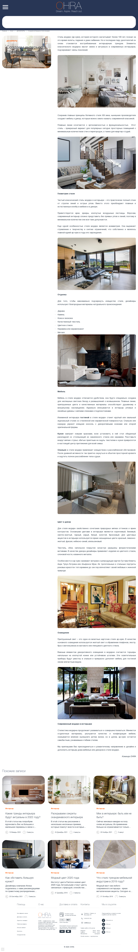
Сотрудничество (21, 934)
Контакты (19, 931)
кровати (132, 453)
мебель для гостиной (125, 659)
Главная (4, 31)
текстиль (76, 322)
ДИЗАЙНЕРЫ (21, 31)
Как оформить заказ (22, 913)
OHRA (133, 756)
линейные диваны (66, 411)
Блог (11, 31)
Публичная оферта (22, 924)
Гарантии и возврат (22, 920)
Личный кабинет (21, 927)
